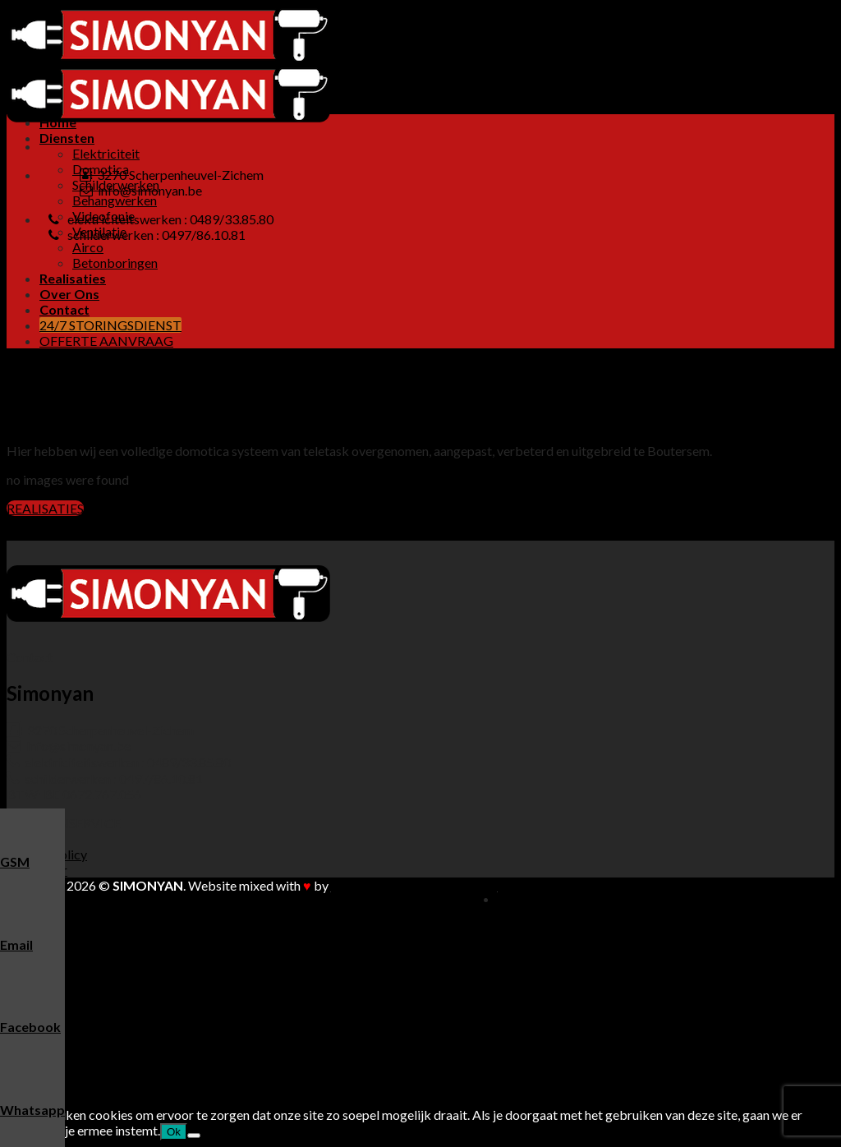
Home (57, 122)
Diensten (66, 137)
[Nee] (193, 1135)
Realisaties (72, 278)
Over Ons (69, 294)
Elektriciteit (106, 153)
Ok (174, 1132)
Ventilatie (99, 1008)
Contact (64, 309)
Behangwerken (114, 200)
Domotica (100, 945)
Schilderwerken (115, 961)
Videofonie (103, 992)
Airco (87, 247)
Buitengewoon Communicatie (414, 885)
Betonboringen (115, 262)
